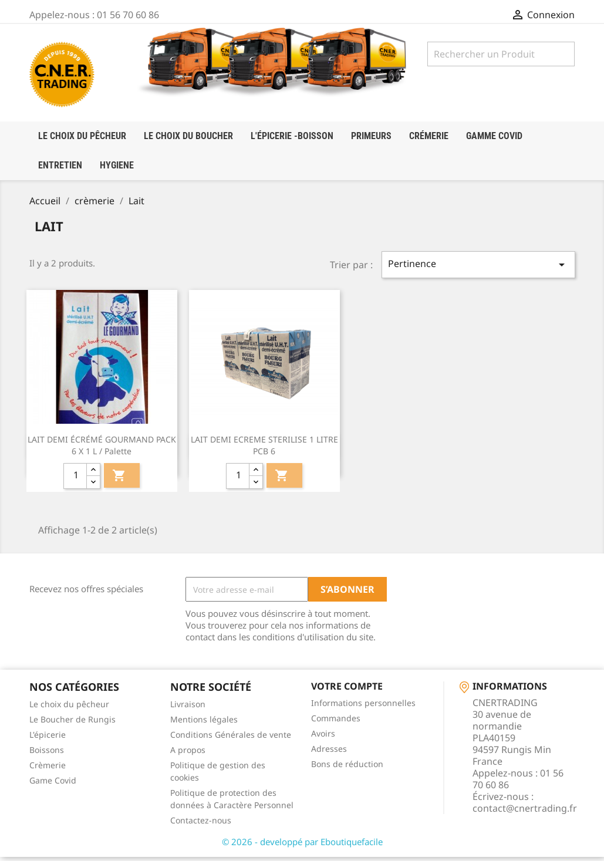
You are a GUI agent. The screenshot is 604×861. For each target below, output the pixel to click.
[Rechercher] (501, 54)
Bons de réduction (347, 768)
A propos (187, 753)
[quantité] (75, 481)
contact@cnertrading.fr (525, 812)
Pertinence (478, 269)
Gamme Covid (494, 135)
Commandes (335, 722)
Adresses (329, 752)
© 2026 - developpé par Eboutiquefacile (302, 846)
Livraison (187, 708)
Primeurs (371, 135)
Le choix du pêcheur (69, 708)
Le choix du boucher (188, 135)
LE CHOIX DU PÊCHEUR (82, 135)
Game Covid (52, 784)
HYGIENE (117, 165)
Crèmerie (47, 769)
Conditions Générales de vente (230, 738)
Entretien (60, 165)
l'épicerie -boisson (292, 135)
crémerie (428, 135)
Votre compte (347, 690)
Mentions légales (204, 723)
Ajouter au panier (119, 480)
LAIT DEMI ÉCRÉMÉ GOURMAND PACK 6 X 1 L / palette (102, 449)
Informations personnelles (363, 707)
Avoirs (323, 737)
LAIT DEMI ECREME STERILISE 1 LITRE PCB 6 (264, 449)
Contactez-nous (200, 824)
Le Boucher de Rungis (72, 723)
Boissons (46, 753)
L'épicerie (47, 738)
